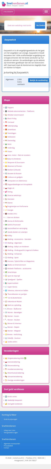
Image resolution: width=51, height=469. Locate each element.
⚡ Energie (9, 210)
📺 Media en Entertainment (15, 265)
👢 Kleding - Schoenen (13, 254)
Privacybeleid (8, 446)
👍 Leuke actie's (11, 342)
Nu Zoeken (40, 25)
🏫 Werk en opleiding (13, 305)
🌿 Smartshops (11, 272)
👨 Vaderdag (10, 148)
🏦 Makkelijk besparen (13, 400)
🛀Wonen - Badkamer (13, 309)
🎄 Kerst (8, 144)
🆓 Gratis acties (11, 396)
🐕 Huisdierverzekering (14, 369)
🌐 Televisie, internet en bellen (16, 290)
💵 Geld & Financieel (13, 225)
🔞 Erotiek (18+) (11, 214)
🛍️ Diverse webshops (13, 195)
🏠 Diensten (9, 199)
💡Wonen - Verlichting (13, 334)
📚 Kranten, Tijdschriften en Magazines (19, 261)
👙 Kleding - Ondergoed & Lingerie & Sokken (21, 250)
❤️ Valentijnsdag (11, 126)
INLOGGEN (8, 11)
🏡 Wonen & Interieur (13, 323)
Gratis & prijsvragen (10, 419)
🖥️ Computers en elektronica (16, 181)
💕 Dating (8, 192)
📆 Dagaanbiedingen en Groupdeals (18, 184)
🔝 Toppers (9, 107)
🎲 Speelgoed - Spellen (13, 279)
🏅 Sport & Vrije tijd (12, 276)
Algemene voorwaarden (12, 444)
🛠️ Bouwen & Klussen (13, 173)
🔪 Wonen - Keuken (12, 320)
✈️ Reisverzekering (12, 365)
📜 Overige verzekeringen (14, 380)
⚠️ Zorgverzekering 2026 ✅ (15, 358)
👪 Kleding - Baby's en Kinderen (17, 246)
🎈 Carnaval (9, 122)
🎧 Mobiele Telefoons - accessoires (18, 268)
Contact (6, 448)
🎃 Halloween (10, 137)
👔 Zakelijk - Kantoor (13, 338)
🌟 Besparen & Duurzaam (15, 162)
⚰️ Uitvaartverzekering (13, 376)
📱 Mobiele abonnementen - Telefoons (19, 111)
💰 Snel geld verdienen (13, 404)
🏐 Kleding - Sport (12, 257)
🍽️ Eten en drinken (12, 217)
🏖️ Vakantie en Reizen (13, 301)
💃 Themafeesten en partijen (16, 294)
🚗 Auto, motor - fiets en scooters (17, 155)
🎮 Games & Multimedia (14, 221)
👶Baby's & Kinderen (13, 159)
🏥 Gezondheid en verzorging (16, 228)
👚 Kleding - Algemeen (13, 243)
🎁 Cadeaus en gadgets (14, 177)
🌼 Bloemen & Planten (13, 166)
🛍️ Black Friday (10, 118)
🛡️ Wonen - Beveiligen (13, 312)
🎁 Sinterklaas (10, 129)
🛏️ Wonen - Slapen (12, 327)
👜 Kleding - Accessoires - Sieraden (18, 239)
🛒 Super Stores (11, 287)
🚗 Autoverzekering (12, 362)
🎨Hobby (8, 235)
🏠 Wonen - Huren (12, 316)
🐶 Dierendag (10, 140)
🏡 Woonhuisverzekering (14, 373)
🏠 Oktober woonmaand (14, 115)
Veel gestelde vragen (11, 433)
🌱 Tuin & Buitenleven (13, 298)
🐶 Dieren (9, 203)
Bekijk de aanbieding (39, 80)
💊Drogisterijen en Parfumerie (16, 206)
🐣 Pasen (8, 151)
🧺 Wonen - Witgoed (12, 331)
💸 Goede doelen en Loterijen (16, 232)
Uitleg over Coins (9, 430)
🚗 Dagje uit (9, 188)
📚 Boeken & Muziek (13, 170)
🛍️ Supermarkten (11, 283)
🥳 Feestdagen (10, 133)
